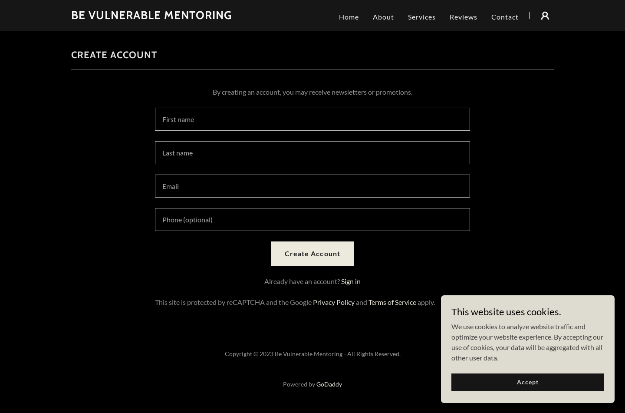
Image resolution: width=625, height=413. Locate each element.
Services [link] (422, 17)
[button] (545, 15)
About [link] (383, 17)
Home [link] (349, 17)
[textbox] (312, 119)
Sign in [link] (351, 281)
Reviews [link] (463, 17)
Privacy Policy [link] (334, 302)
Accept (527, 382)
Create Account (312, 253)
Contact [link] (505, 17)
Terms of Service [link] (392, 302)
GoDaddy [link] (329, 384)
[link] (151, 16)
